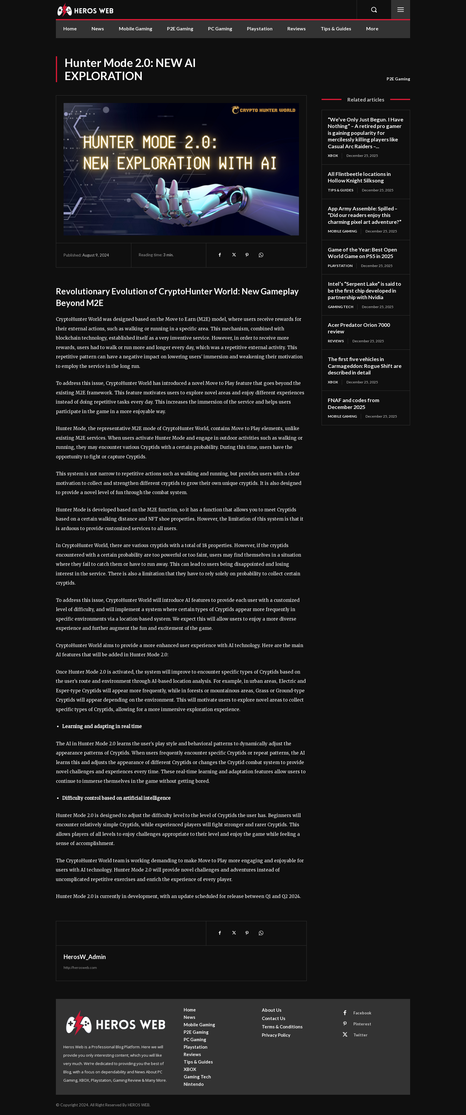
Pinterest (362, 1024)
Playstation (340, 265)
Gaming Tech (341, 306)
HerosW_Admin (85, 956)
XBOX (333, 155)
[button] (373, 9)
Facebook (362, 1013)
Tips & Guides (340, 190)
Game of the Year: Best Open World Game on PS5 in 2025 (362, 253)
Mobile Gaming (342, 231)
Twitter (360, 1035)
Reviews (336, 341)
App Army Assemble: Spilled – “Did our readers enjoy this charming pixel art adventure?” (365, 215)
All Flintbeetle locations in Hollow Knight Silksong (359, 177)
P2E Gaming (398, 79)
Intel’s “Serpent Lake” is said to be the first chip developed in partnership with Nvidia (365, 290)
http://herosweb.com (80, 967)
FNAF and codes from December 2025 (354, 403)
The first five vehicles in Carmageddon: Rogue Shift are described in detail (365, 366)
